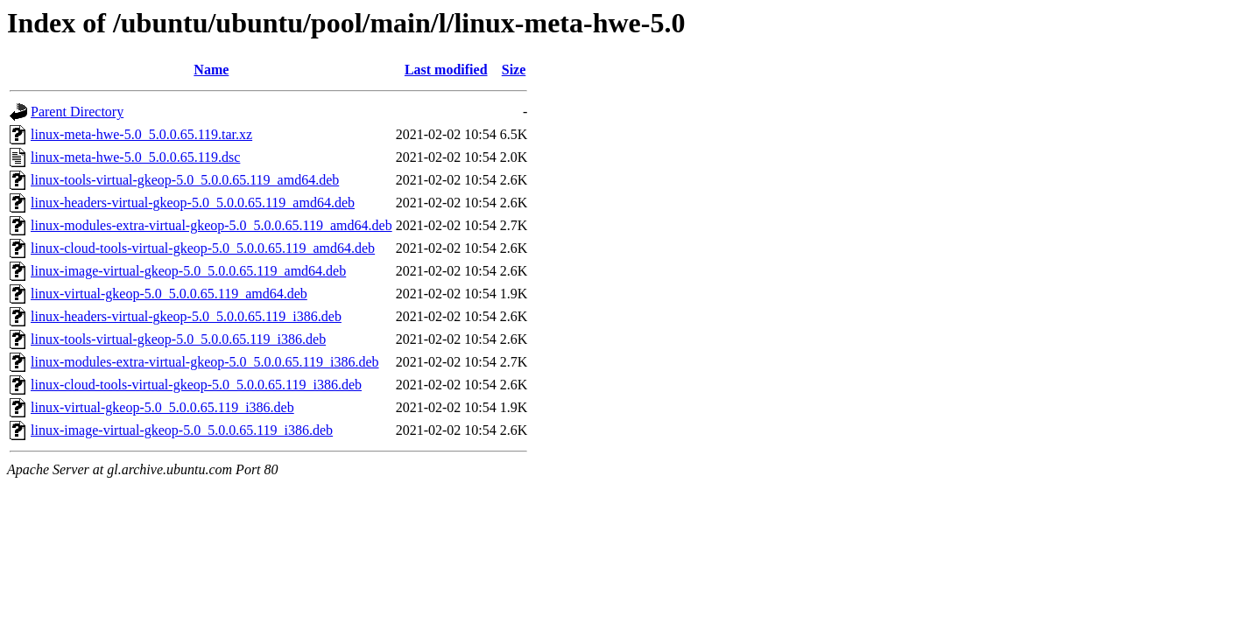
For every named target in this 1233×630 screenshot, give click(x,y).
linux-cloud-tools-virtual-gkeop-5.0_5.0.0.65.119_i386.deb (196, 384)
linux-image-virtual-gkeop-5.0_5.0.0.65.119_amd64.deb (188, 270)
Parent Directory (77, 111)
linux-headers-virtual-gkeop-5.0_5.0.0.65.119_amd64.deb (193, 202)
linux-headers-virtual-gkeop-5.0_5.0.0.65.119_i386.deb (186, 316)
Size (514, 69)
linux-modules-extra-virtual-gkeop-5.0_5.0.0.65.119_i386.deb (205, 361)
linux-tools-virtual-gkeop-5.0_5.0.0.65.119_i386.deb (178, 339)
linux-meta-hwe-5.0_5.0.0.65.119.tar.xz (141, 134)
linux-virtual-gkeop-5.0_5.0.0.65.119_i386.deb (162, 407)
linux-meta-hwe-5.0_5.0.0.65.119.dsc (135, 157)
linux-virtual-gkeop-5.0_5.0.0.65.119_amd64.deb (169, 293)
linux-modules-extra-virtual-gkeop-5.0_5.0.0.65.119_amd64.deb (211, 225)
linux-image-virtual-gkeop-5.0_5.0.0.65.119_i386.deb (182, 430)
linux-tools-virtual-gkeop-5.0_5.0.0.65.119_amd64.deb (185, 179)
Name (211, 69)
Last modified (446, 69)
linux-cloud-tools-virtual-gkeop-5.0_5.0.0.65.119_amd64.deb (203, 248)
